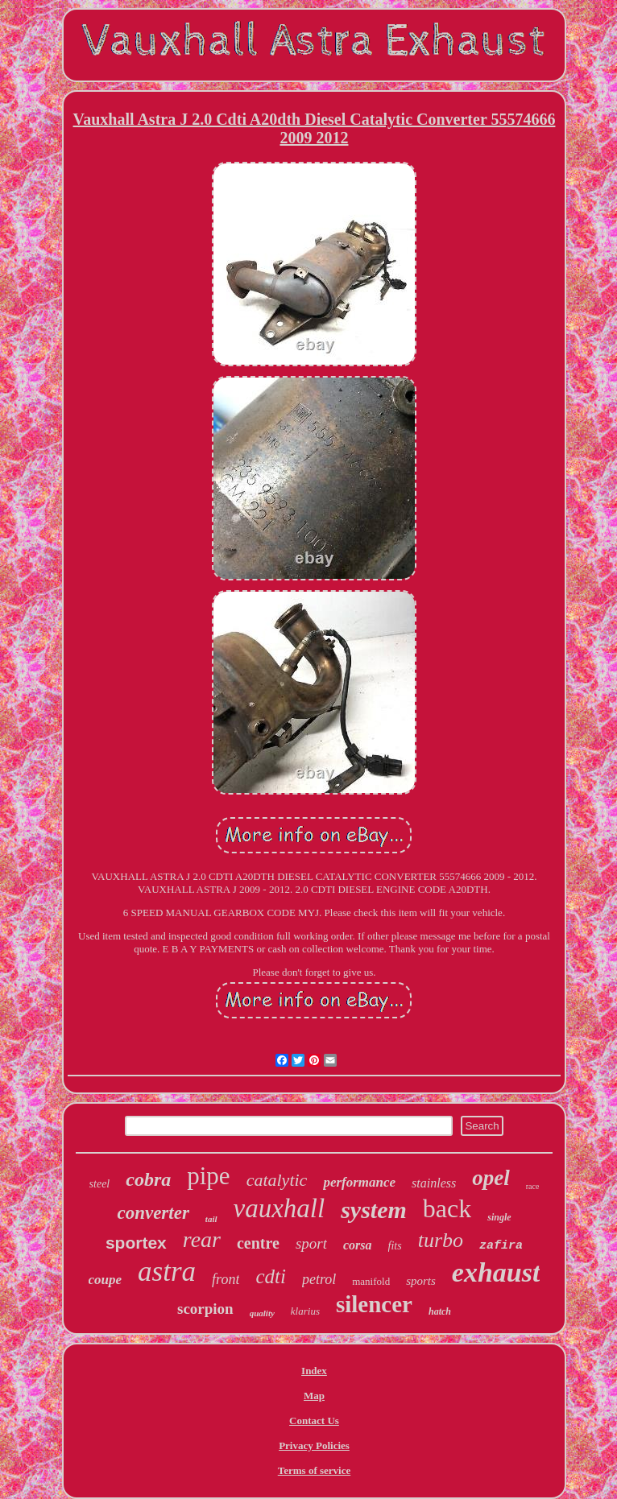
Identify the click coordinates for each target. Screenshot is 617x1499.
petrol (319, 1279)
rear (202, 1239)
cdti (270, 1276)
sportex (136, 1242)
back (447, 1208)
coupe (105, 1279)
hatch (440, 1311)
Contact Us (314, 1420)
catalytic (277, 1180)
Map (314, 1396)
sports (421, 1280)
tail (211, 1219)
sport (311, 1243)
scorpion (205, 1308)
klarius (305, 1311)
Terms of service (314, 1470)
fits (395, 1246)
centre (258, 1243)
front (225, 1279)
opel (491, 1178)
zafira (501, 1246)
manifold (371, 1281)
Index (314, 1371)
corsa (357, 1245)
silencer (374, 1304)
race (533, 1186)
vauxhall (279, 1208)
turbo (440, 1240)
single (499, 1217)
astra (167, 1271)
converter (152, 1213)
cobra (148, 1179)
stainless (434, 1183)
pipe (208, 1176)
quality (262, 1313)
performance (359, 1182)
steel (99, 1184)
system (374, 1209)
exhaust (496, 1272)
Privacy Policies (314, 1445)
